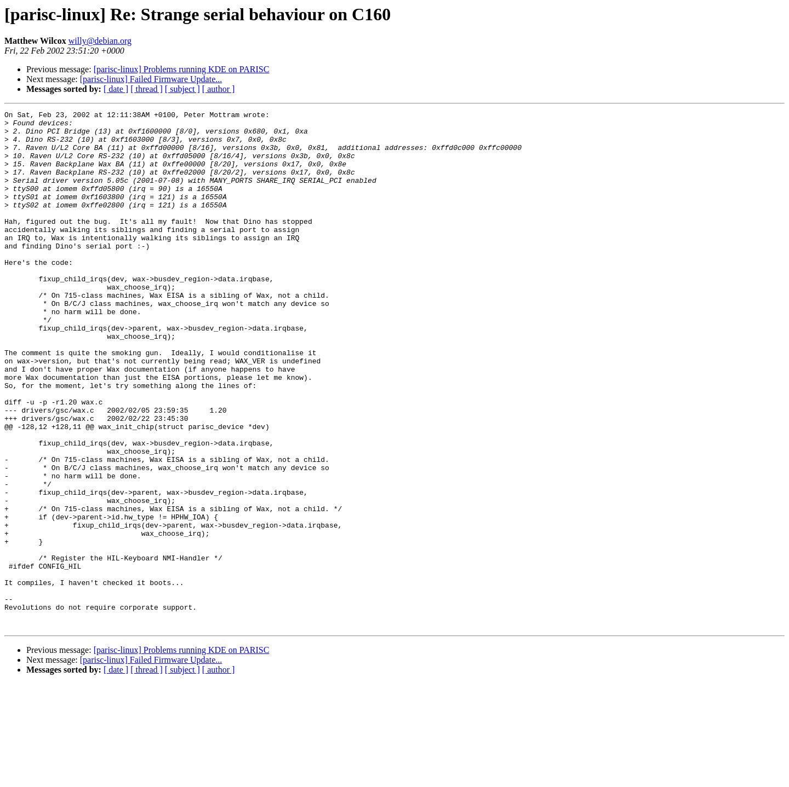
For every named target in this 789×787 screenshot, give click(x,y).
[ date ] (116, 89)
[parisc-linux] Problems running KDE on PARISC (182, 69)
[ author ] (218, 89)
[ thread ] (146, 89)
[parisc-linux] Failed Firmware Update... (151, 79)
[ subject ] (182, 89)
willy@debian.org (100, 40)
